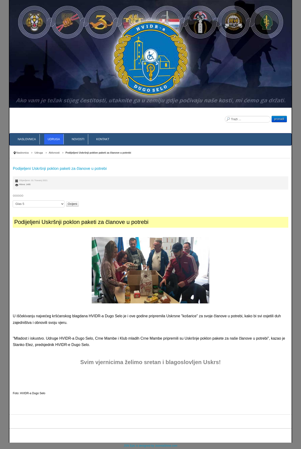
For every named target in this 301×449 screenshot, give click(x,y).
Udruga (39, 152)
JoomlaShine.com (166, 445)
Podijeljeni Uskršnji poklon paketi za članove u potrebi (60, 168)
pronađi (279, 119)
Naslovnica (22, 152)
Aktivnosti (54, 152)
